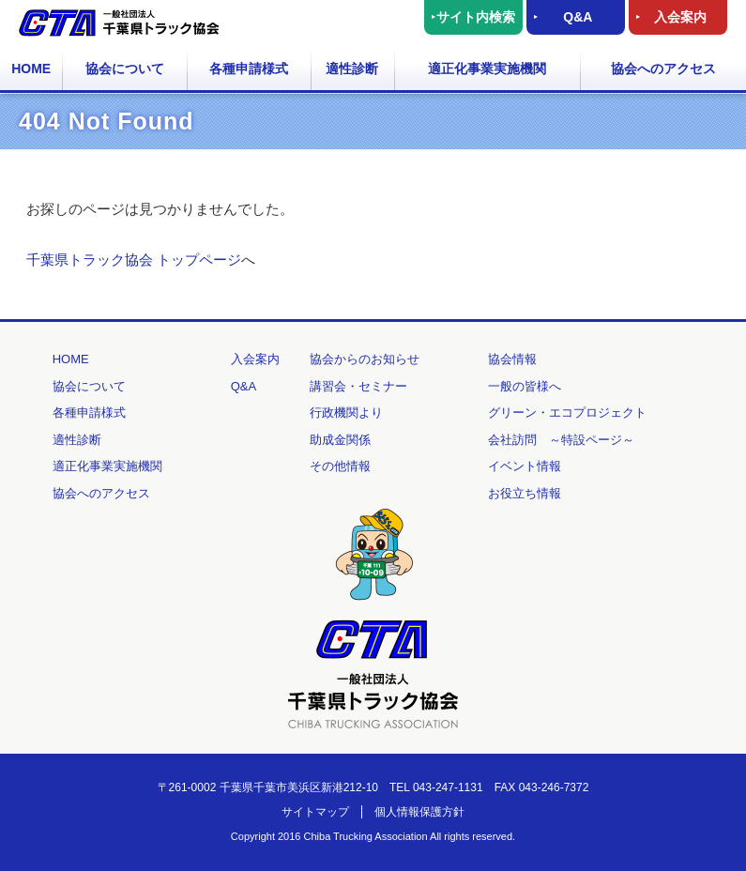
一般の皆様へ (524, 386)
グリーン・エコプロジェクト (567, 412)
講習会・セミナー (358, 386)
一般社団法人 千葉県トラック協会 (119, 23)
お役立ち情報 (524, 493)
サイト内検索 (475, 16)
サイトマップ (315, 811)
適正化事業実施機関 (487, 68)
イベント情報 (524, 466)
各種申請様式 (248, 68)
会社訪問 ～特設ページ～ (561, 440)
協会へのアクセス (663, 68)
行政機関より (346, 412)
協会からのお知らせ (364, 359)
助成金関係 (340, 440)
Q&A (577, 16)
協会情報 (512, 359)
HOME (31, 68)
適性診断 (352, 68)
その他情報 (340, 466)
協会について (124, 68)
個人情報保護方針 (419, 811)
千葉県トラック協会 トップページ (133, 259)
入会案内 (680, 16)
